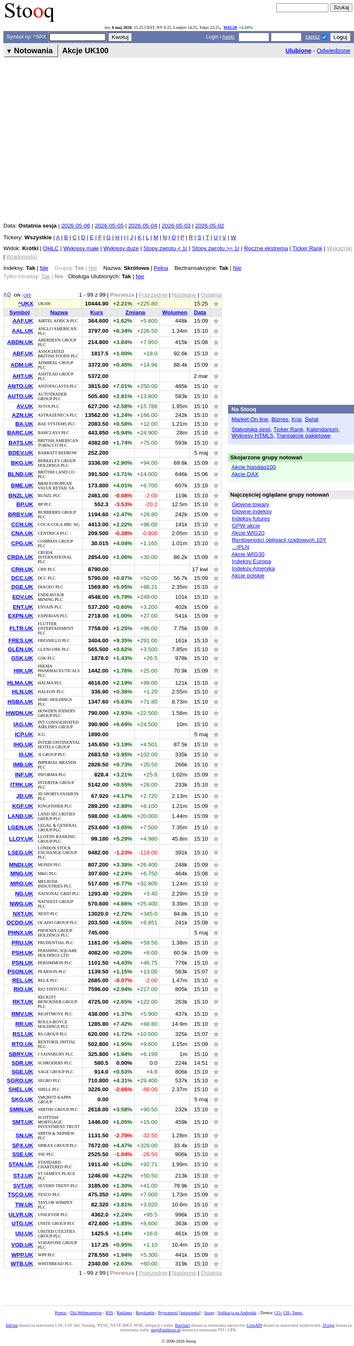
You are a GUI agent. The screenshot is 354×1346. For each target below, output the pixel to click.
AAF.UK (23, 321)
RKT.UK (23, 1002)
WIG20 (230, 27)
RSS (109, 1312)
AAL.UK (22, 331)
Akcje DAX (244, 474)
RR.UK (24, 1024)
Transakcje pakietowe (303, 435)
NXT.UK (23, 914)
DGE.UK (22, 587)
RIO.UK (23, 989)
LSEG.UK (20, 852)
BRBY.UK (20, 514)
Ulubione (299, 50)
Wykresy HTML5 (252, 435)
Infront (12, 1325)
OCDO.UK (19, 922)
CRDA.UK (20, 557)
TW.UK (24, 1204)
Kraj (296, 419)
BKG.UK (22, 463)
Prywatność (168, 1312)
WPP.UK (22, 1255)
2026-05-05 (109, 226)
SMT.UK (22, 1122)
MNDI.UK (21, 865)
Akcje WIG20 (247, 533)
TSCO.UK (20, 1194)
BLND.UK (20, 474)
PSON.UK (20, 971)
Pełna (161, 268)
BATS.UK (20, 443)
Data (200, 312)
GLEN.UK (20, 649)
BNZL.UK (20, 495)
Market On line (249, 419)
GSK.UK (22, 658)
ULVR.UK (20, 1214)
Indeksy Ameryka (253, 568)
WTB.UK (21, 1264)
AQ (7, 295)
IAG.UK (23, 724)
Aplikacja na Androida (237, 1312)
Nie (44, 268)
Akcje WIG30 (247, 554)
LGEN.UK (20, 827)
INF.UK (24, 774)
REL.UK (22, 980)
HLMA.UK (20, 683)
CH (287, 1312)
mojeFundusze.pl (166, 1330)
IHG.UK (23, 744)
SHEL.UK (20, 1089)
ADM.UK (21, 365)
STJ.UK (23, 1176)
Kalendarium (322, 429)
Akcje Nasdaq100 (253, 467)
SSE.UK (22, 1154)
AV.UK (24, 406)
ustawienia (190, 1312)
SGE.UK (22, 1072)
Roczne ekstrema (266, 248)
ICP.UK (24, 734)
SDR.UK (22, 1063)
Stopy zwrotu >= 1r (215, 248)
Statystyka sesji (250, 429)
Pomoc (60, 1312)
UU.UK (24, 1233)
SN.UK (24, 1135)
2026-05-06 (75, 226)
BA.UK (24, 424)
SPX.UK (22, 1145)
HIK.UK (23, 671)
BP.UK (24, 504)
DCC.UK (22, 578)
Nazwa (59, 312)
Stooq (209, 1312)
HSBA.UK (20, 702)
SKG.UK (22, 1099)
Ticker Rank (307, 248)
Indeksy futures (251, 518)
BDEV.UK (20, 453)
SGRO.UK (20, 1080)
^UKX (25, 303)
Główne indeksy (252, 511)
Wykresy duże (121, 248)
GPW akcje (246, 526)
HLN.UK (22, 692)
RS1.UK (23, 1034)
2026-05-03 (176, 226)
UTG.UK (22, 1223)
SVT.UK (23, 1186)
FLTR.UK (21, 628)
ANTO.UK (20, 386)
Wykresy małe (81, 248)
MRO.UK (21, 883)
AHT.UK (23, 376)
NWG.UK (21, 904)
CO (278, 1312)
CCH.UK (22, 524)
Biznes (279, 419)
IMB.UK (23, 764)
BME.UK (22, 485)
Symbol (19, 312)
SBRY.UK (20, 1054)
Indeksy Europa (251, 561)
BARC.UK (20, 433)
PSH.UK (22, 953)
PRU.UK (22, 943)
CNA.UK (22, 533)
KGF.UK (22, 806)
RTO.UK (22, 1044)
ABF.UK (23, 353)
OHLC (51, 248)
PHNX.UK (20, 932)
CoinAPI (254, 1325)
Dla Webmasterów (86, 1312)
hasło (229, 37)
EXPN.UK (20, 616)
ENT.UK (23, 607)
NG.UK (24, 893)
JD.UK (24, 796)
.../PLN (240, 547)
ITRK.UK (21, 785)
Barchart (182, 1325)
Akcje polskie (247, 575)
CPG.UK (22, 543)
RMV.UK (22, 1014)
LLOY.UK (21, 839)
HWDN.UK (19, 713)
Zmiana (135, 312)
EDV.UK (22, 597)
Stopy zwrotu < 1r (165, 248)
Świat (311, 419)
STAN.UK (20, 1164)
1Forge (328, 1325)
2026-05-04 (142, 226)
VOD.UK (22, 1245)
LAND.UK (20, 816)
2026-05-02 (209, 226)
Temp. (297, 1312)
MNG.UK (21, 873)
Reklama (124, 1312)
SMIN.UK (21, 1109)
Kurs (96, 312)
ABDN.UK (20, 342)
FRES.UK (20, 640)
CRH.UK (22, 569)
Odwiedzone (333, 50)
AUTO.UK (20, 396)
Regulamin (145, 1312)
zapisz (312, 37)
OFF (27, 295)
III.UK (26, 754)
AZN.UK (22, 415)
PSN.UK (22, 963)
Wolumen (174, 312)
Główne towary (250, 504)
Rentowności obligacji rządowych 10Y (279, 540)
